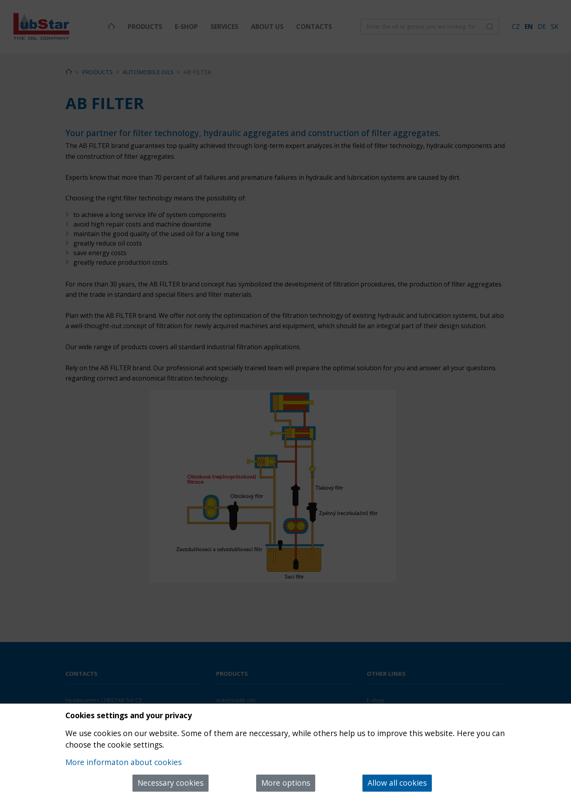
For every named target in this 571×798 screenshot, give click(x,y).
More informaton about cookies (123, 762)
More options (285, 782)
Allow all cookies (397, 782)
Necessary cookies (170, 782)
